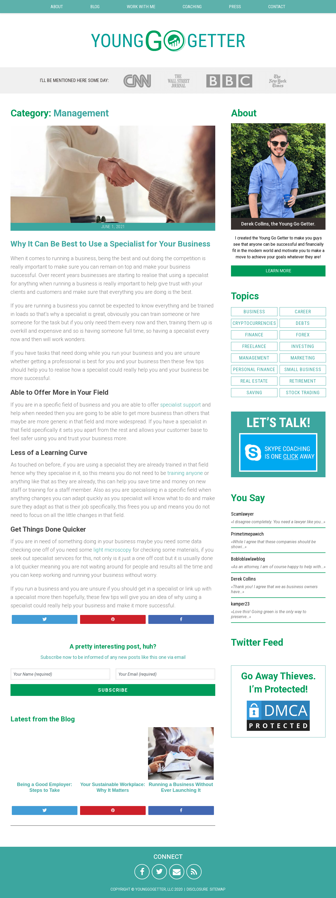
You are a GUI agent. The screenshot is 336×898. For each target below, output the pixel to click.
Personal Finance (254, 369)
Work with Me (141, 6)
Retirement (303, 381)
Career (303, 311)
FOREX (303, 334)
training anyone (185, 473)
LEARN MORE (278, 270)
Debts (303, 323)
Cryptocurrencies (254, 323)
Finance (254, 334)
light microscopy (112, 550)
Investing (302, 346)
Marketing (303, 358)
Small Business (302, 369)
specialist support (180, 405)
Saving (254, 392)
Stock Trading (303, 392)
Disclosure (197, 889)
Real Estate (254, 381)
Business (254, 311)
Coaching (192, 6)
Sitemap (217, 889)
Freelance (254, 346)
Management (81, 113)
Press (235, 6)
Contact (276, 6)
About (57, 6)
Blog (94, 6)
